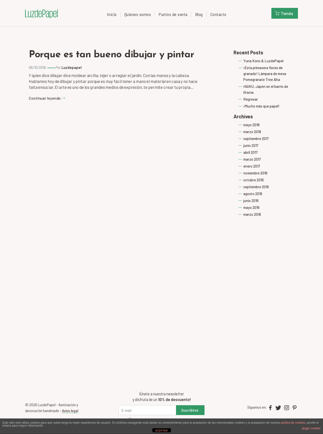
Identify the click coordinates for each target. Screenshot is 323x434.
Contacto (218, 14)
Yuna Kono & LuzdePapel (263, 61)
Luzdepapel (71, 67)
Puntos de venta (173, 14)
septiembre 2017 (256, 138)
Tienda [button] (284, 13)
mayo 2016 (251, 207)
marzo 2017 (252, 159)
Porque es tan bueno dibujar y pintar (111, 55)
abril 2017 (250, 152)
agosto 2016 (252, 193)
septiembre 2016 (256, 187)
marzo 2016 (252, 214)
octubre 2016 (253, 180)
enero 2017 (251, 166)
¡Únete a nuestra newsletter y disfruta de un (161, 396)
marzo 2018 (252, 131)
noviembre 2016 (255, 173)
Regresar (250, 99)
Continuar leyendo (47, 98)
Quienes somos (137, 14)
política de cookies (293, 422)
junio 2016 (251, 200)
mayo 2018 (251, 125)
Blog (199, 14)
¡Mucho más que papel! (261, 106)
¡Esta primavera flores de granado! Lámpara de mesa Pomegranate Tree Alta (264, 73)
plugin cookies (311, 428)
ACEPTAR (161, 430)
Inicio (112, 14)
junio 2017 (250, 145)
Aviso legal (70, 410)
